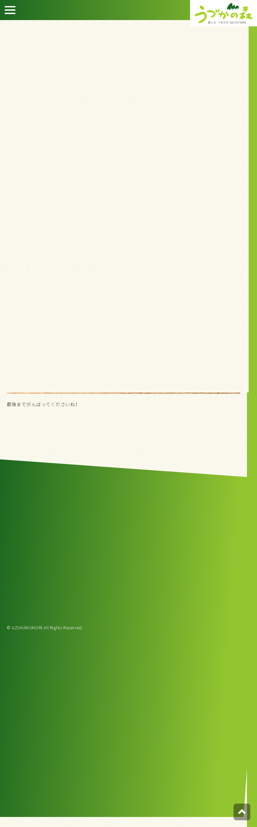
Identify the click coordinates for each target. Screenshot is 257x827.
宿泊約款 (247, 90)
